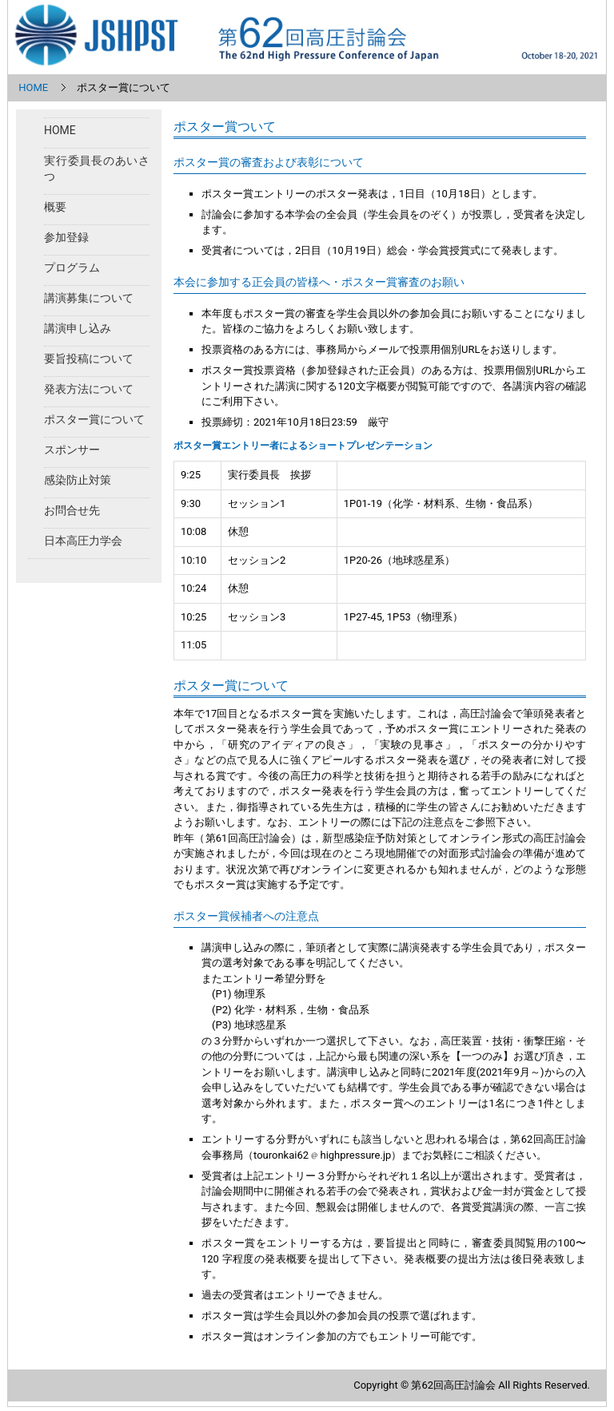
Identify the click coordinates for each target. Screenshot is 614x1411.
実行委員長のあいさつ (97, 168)
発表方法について (89, 388)
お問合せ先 (72, 510)
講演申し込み (77, 328)
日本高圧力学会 (83, 540)
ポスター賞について (94, 419)
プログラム (72, 267)
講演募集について (89, 297)
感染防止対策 (77, 480)
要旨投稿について (89, 358)
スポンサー (72, 449)
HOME (33, 87)
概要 (55, 206)
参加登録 (66, 237)
